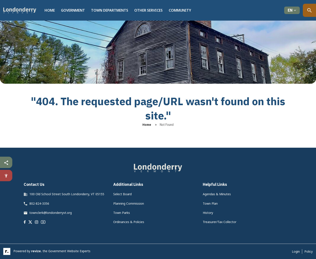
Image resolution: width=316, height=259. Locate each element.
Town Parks (121, 213)
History (208, 213)
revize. (36, 251)
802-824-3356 (39, 203)
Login (296, 251)
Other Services (148, 10)
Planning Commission (128, 203)
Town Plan (210, 203)
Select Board (122, 194)
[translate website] (292, 10)
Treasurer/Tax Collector (219, 222)
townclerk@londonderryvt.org (50, 213)
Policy (308, 251)
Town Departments (109, 10)
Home (50, 10)
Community (180, 10)
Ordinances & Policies (128, 222)
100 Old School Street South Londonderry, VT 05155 (66, 194)
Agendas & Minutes (217, 194)
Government (73, 10)
